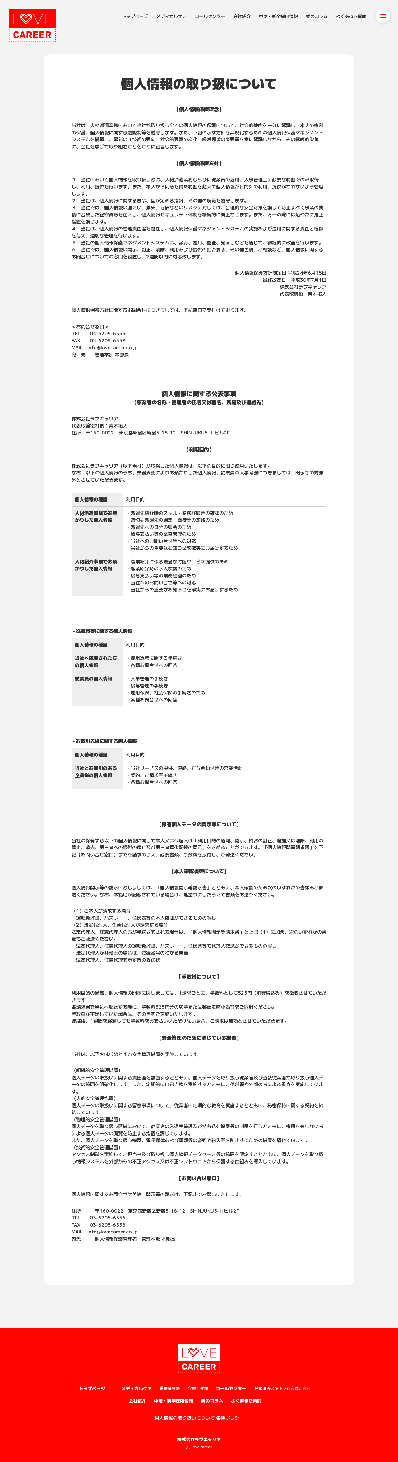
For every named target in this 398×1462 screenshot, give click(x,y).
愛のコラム (317, 16)
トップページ (135, 16)
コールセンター (210, 16)
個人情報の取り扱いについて (184, 1417)
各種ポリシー (230, 1417)
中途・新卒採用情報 (278, 16)
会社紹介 (242, 16)
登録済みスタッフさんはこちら (282, 1388)
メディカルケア (171, 16)
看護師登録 (170, 1388)
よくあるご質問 (351, 16)
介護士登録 (198, 1388)
